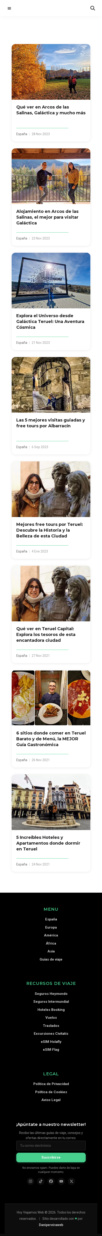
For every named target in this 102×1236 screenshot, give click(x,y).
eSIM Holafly (51, 1042)
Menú (9, 8)
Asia (51, 951)
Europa (51, 927)
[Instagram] (30, 1181)
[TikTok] (40, 1181)
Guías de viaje (51, 959)
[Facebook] (51, 1181)
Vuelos (51, 1018)
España (51, 919)
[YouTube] (61, 1181)
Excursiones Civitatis (51, 1034)
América (51, 935)
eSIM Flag (51, 1050)
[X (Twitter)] (71, 1181)
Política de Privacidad (51, 1084)
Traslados (51, 1026)
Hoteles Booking (51, 1010)
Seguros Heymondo (51, 994)
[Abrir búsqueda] (92, 8)
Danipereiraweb (51, 1225)
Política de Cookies (51, 1092)
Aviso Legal (51, 1100)
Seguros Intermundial (51, 1002)
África (51, 943)
